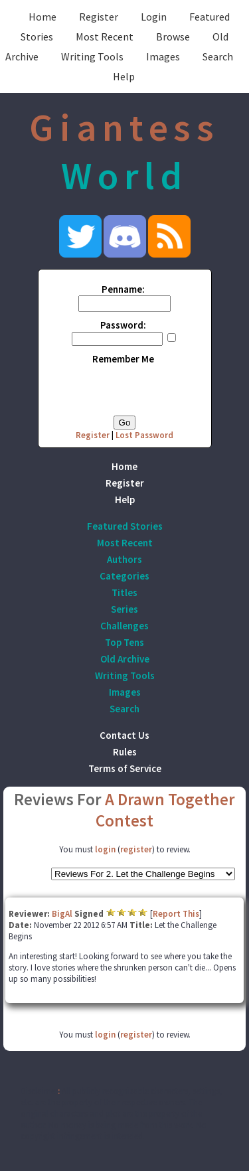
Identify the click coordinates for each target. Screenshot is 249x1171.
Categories (124, 576)
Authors (124, 559)
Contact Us (124, 735)
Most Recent (104, 36)
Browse (173, 36)
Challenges (124, 625)
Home (42, 16)
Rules (125, 751)
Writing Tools (92, 56)
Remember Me (123, 358)
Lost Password (144, 435)
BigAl (62, 913)
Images (163, 56)
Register (98, 16)
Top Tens (124, 642)
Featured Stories (125, 526)
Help (124, 76)
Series (124, 609)
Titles (124, 592)
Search (218, 56)
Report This (176, 913)
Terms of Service (124, 768)
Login (154, 16)
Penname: (123, 289)
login (105, 849)
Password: (123, 325)
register (136, 849)
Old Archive (124, 659)
